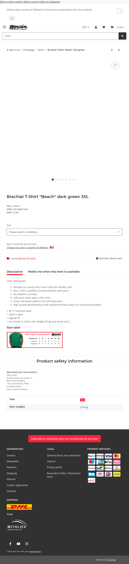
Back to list (14, 49)
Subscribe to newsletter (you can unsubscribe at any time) (64, 438)
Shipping (12, 473)
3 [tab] (59, 180)
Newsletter (13, 461)
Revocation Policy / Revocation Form (64, 475)
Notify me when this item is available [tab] (54, 271)
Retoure (11, 479)
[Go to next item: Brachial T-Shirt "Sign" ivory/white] (112, 49)
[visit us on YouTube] (18, 544)
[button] (96, 27)
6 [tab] (70, 180)
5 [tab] (66, 180)
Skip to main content (12, 1)
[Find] (61, 36)
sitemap (11, 491)
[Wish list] (104, 27)
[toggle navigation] (4, 25)
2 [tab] (56, 180)
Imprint (51, 461)
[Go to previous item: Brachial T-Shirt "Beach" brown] (118, 49)
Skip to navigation (50, 1)
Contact (11, 455)
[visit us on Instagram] (26, 544)
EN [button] (84, 27)
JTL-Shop (112, 559)
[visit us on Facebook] (10, 544)
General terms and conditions (64, 455)
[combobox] (120, 11)
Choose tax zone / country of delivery (30, 247)
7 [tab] (73, 180)
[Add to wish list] (115, 65)
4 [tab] (63, 180)
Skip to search (32, 1)
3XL (82, 400)
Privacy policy (54, 467)
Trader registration (17, 485)
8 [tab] (76, 180)
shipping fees (35, 551)
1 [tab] (53, 180)
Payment (11, 467)
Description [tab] (15, 271)
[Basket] (117, 27)
